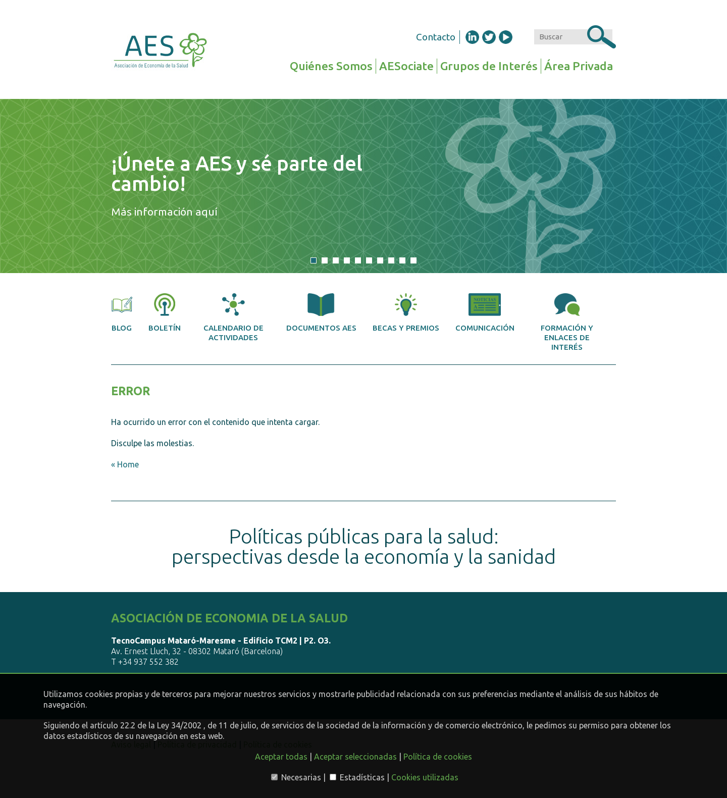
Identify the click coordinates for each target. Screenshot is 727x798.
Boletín (164, 312)
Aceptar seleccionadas (355, 756)
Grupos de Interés (489, 66)
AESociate (406, 66)
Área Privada (578, 66)
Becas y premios (406, 312)
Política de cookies (437, 756)
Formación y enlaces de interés (567, 322)
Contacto (435, 36)
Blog (121, 312)
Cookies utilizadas (424, 777)
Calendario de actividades (233, 317)
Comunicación (484, 312)
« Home (125, 464)
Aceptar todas (281, 756)
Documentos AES (321, 312)
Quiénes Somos (331, 66)
